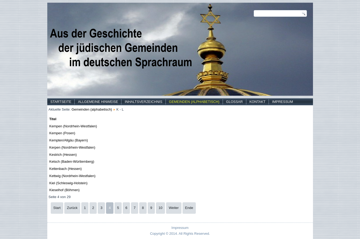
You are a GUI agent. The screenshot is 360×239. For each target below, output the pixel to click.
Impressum (282, 102)
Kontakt (257, 102)
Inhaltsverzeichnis (143, 102)
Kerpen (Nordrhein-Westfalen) (72, 147)
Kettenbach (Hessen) (65, 169)
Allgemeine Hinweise (98, 102)
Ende (189, 208)
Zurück (72, 208)
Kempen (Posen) (62, 133)
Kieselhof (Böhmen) (64, 190)
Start (57, 208)
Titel (53, 119)
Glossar (234, 102)
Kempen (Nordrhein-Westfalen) (73, 126)
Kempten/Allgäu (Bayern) (68, 140)
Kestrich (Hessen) (63, 155)
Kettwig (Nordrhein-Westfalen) (72, 176)
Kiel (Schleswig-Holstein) (68, 183)
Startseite (60, 102)
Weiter (174, 208)
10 (160, 208)
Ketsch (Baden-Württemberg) (71, 161)
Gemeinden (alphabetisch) (194, 102)
